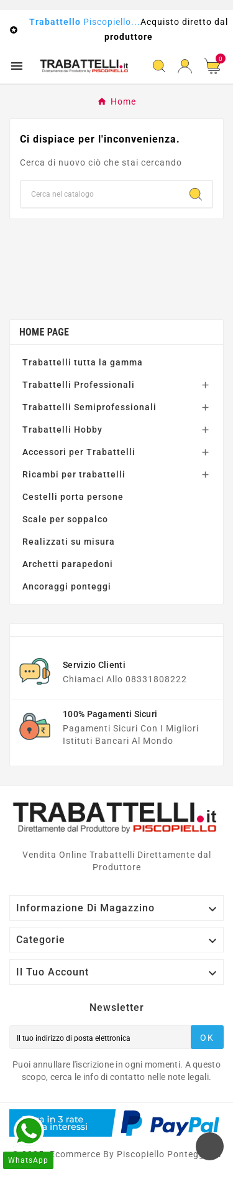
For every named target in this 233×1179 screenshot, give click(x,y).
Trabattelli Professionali (78, 385)
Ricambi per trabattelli (74, 474)
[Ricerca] (100, 194)
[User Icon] (185, 66)
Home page (44, 332)
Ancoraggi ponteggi (66, 586)
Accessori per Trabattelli (78, 452)
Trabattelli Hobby (62, 429)
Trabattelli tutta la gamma (82, 362)
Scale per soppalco (65, 519)
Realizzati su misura (68, 542)
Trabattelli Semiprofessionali (89, 407)
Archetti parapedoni (67, 564)
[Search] (196, 194)
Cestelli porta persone (73, 497)
